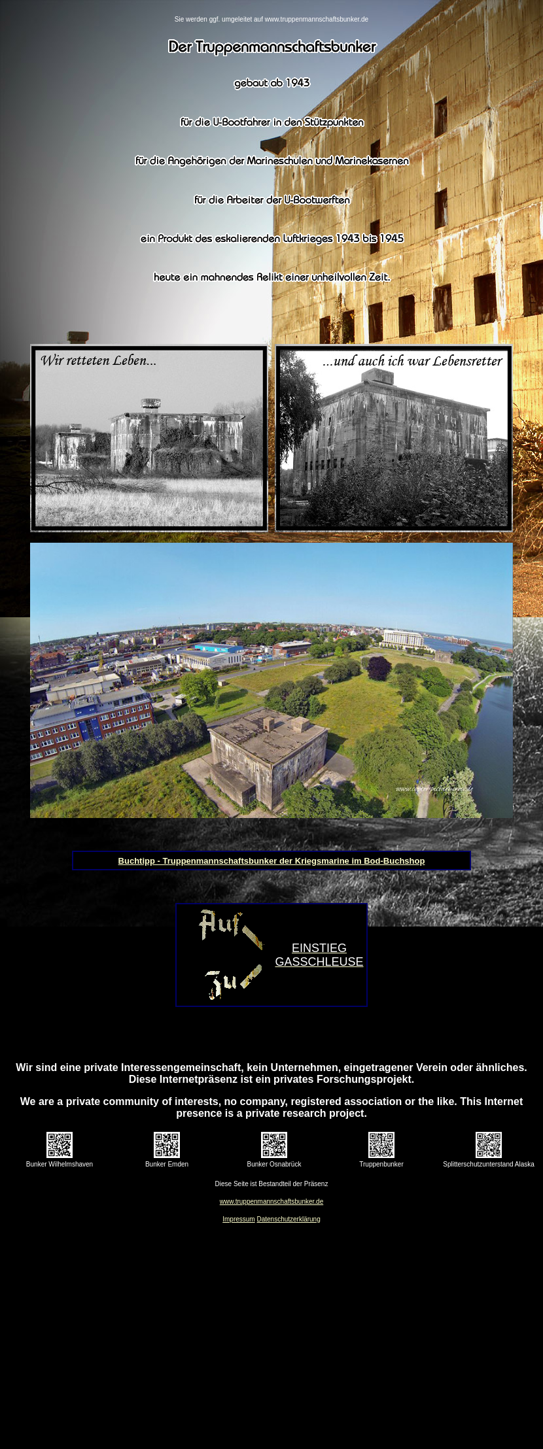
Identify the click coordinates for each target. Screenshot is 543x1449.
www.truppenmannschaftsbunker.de (271, 1201)
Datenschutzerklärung (288, 1219)
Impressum (238, 1219)
